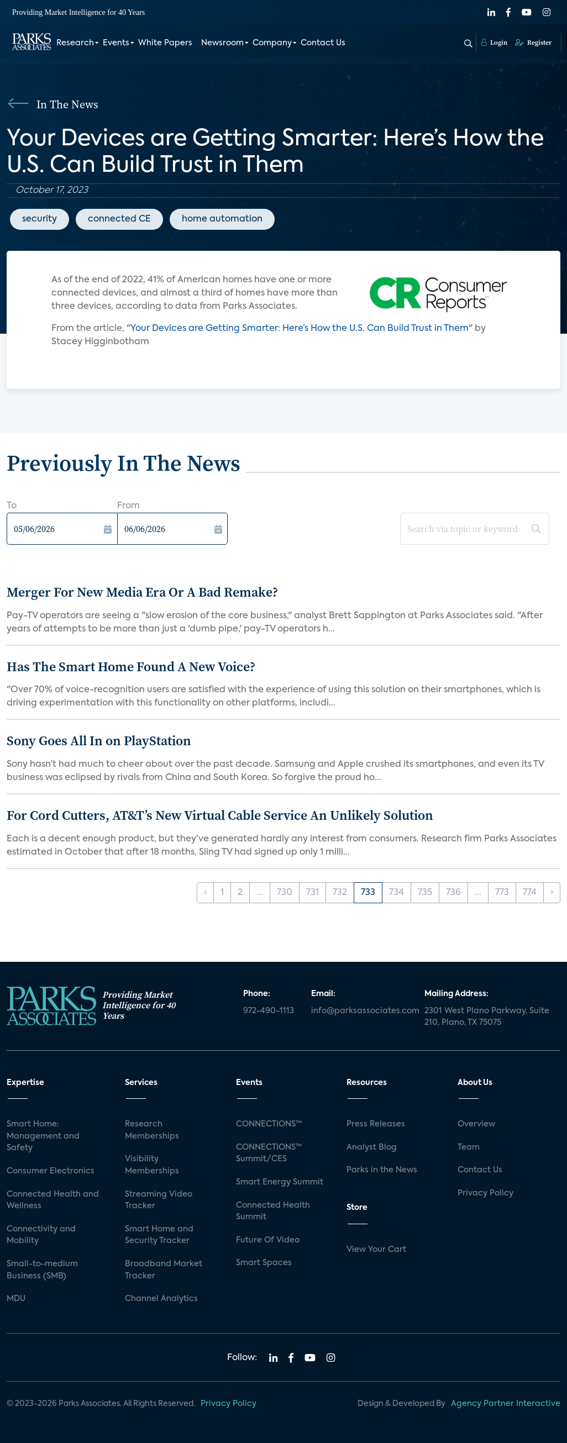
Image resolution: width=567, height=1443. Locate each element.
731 (312, 892)
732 (340, 892)
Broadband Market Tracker (163, 1270)
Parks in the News (382, 1170)
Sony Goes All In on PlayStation (99, 740)
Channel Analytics (161, 1299)
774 (530, 892)
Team (469, 1147)
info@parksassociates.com (361, 1011)
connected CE (119, 219)
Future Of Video (268, 1240)
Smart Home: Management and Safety (43, 1136)
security (39, 219)
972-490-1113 (268, 1011)
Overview (476, 1124)
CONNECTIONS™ (269, 1124)
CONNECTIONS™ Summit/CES (269, 1153)
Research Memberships (152, 1130)
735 (425, 892)
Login (494, 42)
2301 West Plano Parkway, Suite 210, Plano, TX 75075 (486, 1017)
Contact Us (323, 43)
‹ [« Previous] (205, 892)
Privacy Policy (485, 1193)
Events (116, 43)
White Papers (165, 43)
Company (272, 43)
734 (396, 892)
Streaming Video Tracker (158, 1200)
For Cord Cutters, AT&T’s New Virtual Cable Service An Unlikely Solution (220, 815)
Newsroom (222, 43)
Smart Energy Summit (279, 1182)
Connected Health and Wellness (53, 1200)
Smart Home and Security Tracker (159, 1235)
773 (502, 892)
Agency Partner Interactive (505, 1404)
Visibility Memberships (152, 1165)
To (12, 506)
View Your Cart (376, 1250)
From (128, 506)
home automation (222, 219)
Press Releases (376, 1124)
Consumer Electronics (51, 1171)
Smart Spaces (264, 1263)
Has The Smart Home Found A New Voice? (131, 666)
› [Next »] (551, 892)
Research (75, 43)
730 (284, 892)
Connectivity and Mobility (41, 1235)
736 (453, 892)
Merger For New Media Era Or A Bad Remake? (142, 592)
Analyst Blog (372, 1147)
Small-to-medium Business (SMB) (42, 1270)
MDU (16, 1299)
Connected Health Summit (273, 1211)
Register (533, 42)
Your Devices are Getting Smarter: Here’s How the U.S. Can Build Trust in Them (299, 328)
